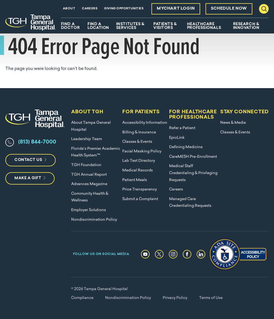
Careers (89, 8)
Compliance (82, 298)
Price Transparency (139, 189)
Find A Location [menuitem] (98, 26)
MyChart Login (176, 9)
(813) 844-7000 (37, 142)
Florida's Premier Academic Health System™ (95, 152)
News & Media (233, 123)
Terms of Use (211, 298)
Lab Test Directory (138, 161)
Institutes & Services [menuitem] (130, 26)
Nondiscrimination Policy (94, 220)
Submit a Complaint (140, 199)
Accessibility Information (144, 123)
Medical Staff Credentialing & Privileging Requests (193, 173)
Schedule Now (229, 9)
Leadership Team (86, 139)
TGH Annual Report (89, 175)
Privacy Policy (175, 298)
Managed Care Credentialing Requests (190, 202)
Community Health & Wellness (89, 197)
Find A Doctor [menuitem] (70, 26)
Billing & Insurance (139, 132)
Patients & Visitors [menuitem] (165, 26)
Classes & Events (137, 142)
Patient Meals (134, 180)
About (69, 8)
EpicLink (177, 138)
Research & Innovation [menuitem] (246, 26)
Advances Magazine (89, 184)
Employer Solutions (88, 210)
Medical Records (137, 170)
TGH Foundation (86, 165)
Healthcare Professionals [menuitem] (204, 26)
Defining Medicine (186, 147)
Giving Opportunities (123, 8)
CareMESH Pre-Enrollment (193, 157)
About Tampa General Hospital (91, 126)
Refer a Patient (182, 128)
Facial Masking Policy (141, 151)
